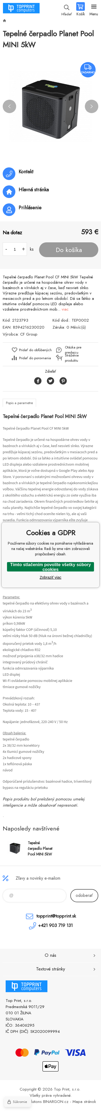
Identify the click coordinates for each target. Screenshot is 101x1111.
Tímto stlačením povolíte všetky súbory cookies (50, 566)
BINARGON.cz (55, 1102)
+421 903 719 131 (55, 925)
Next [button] (91, 106)
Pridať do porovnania (35, 358)
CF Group (28, 334)
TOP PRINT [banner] (21, 9)
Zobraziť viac (50, 577)
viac (65, 309)
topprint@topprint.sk (56, 916)
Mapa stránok (84, 1102)
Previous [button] (9, 106)
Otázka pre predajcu (73, 350)
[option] (50, 106)
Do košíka (69, 249)
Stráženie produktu (72, 358)
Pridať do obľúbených (35, 350)
